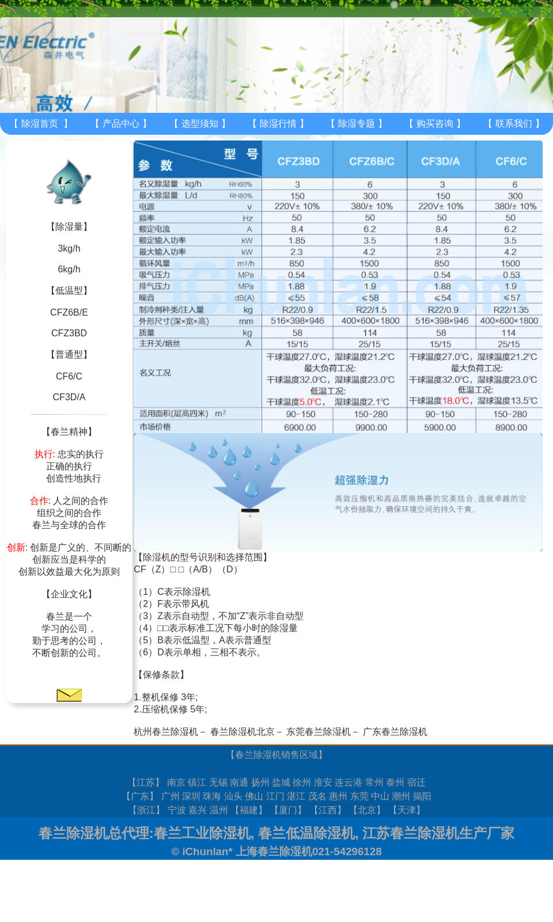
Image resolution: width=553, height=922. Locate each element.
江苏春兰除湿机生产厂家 (438, 833)
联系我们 (513, 123)
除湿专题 (356, 123)
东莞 (359, 796)
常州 (374, 782)
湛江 (296, 796)
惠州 (338, 796)
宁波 (177, 810)
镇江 (197, 782)
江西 (328, 810)
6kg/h (69, 269)
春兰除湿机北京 (242, 732)
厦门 (288, 810)
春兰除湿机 (258, 755)
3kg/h (69, 248)
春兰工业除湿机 (202, 833)
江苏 (146, 782)
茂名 (317, 796)
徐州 (302, 782)
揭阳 (422, 796)
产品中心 (121, 123)
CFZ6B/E (69, 312)
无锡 (218, 782)
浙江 (146, 810)
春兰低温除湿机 (306, 833)
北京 (367, 810)
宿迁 (416, 782)
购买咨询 (434, 123)
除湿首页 (39, 123)
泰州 (395, 782)
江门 (275, 796)
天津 (406, 810)
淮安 (323, 782)
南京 (176, 782)
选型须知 (199, 123)
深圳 (191, 796)
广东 (140, 796)
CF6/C (69, 376)
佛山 (254, 796)
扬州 (260, 782)
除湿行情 (278, 123)
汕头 (233, 796)
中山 (380, 796)
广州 (170, 796)
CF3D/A (69, 397)
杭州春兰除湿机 (166, 732)
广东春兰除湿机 (395, 732)
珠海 (212, 796)
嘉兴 (197, 810)
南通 (239, 782)
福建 (249, 810)
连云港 (348, 782)
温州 (219, 810)
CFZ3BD (69, 333)
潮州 (401, 796)
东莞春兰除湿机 (318, 732)
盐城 (281, 782)
